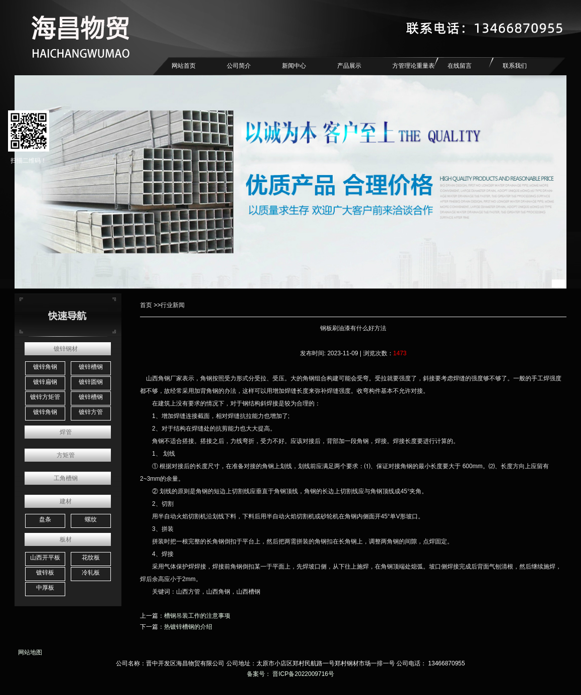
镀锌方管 (91, 411)
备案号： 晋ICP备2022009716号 (290, 673)
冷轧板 (91, 572)
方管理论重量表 (413, 65)
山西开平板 (45, 557)
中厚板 (45, 587)
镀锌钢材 (66, 348)
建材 (66, 501)
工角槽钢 (66, 478)
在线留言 (460, 65)
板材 (66, 539)
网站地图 (28, 652)
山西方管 (188, 591)
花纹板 (91, 557)
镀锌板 (45, 572)
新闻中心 (294, 65)
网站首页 (184, 65)
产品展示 (349, 65)
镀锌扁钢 (45, 381)
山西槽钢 (248, 591)
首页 (146, 305)
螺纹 (91, 519)
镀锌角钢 (45, 366)
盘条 (45, 519)
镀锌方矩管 (45, 396)
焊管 (66, 432)
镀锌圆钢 (91, 381)
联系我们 (515, 65)
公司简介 (239, 65)
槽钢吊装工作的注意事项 (197, 615)
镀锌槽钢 (91, 366)
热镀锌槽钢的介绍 (188, 626)
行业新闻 (173, 305)
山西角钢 (158, 378)
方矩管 (66, 455)
